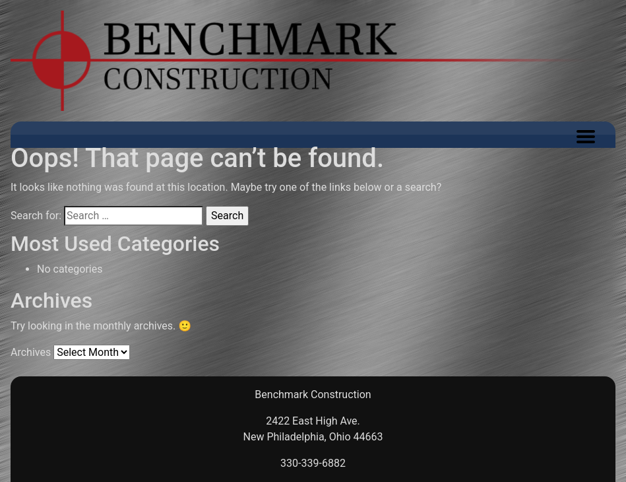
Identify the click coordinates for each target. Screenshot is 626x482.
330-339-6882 (313, 463)
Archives (31, 352)
